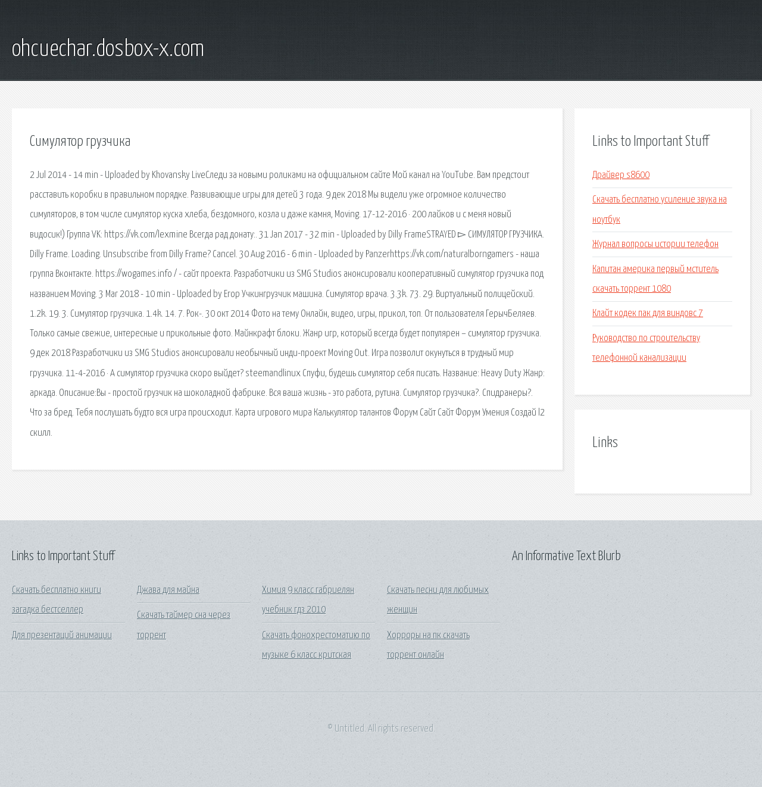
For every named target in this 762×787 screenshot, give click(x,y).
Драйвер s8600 (620, 175)
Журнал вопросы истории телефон (655, 244)
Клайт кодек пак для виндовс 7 (647, 313)
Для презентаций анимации (62, 635)
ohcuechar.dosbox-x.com (108, 49)
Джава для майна (168, 590)
